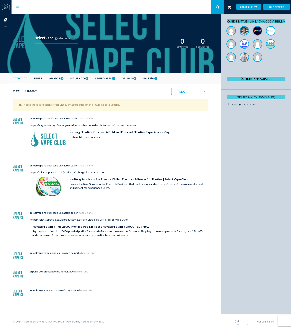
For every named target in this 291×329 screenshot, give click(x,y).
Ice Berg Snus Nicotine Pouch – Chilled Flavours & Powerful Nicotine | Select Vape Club (140, 179)
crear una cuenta (74, 104)
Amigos (68, 78)
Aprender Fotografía (104, 321)
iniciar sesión (54, 104)
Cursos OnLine (6, 20)
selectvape (48, 118)
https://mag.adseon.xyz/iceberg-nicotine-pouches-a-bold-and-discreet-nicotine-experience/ (94, 125)
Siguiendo (91, 78)
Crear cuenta (248, 7)
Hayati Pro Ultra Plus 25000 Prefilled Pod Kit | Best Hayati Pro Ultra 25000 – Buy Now (102, 226)
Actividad (31, 78)
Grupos (140, 78)
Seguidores (117, 78)
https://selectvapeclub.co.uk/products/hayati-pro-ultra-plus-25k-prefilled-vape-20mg (90, 219)
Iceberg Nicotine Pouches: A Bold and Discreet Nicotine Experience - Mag (131, 132)
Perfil (50, 78)
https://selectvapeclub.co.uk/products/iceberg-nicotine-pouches (79, 172)
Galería (161, 78)
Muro (27, 90)
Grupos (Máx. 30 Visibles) (257, 101)
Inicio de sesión (276, 7)
